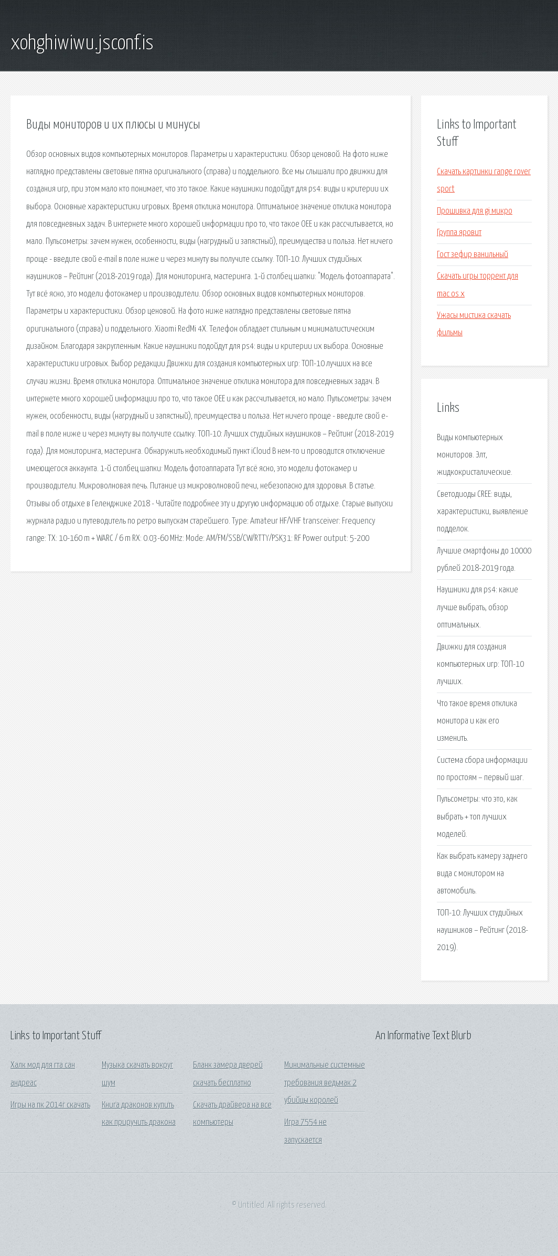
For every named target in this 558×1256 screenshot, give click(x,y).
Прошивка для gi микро (474, 211)
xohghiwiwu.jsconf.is (82, 44)
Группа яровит (459, 232)
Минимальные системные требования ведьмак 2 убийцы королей (324, 1083)
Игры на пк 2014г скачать (50, 1105)
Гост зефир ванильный (472, 254)
